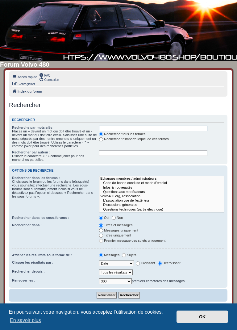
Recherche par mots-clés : (33, 127)
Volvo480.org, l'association (162, 196)
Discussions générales (162, 205)
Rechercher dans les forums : (36, 178)
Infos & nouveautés (162, 188)
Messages (109, 255)
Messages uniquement (118, 230)
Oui (104, 217)
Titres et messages (116, 225)
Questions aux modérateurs (162, 192)
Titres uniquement (115, 235)
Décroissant (169, 263)
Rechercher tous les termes (122, 134)
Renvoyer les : (23, 280)
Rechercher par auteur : (31, 152)
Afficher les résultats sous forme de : (42, 255)
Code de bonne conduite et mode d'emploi (162, 183)
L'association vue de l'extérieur (162, 200)
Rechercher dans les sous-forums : (40, 217)
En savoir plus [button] (25, 320)
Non (117, 217)
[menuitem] (45, 75)
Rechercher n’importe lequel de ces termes (134, 139)
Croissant (145, 263)
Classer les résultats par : (32, 262)
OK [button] (202, 316)
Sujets (129, 255)
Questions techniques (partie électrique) (162, 209)
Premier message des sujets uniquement (132, 240)
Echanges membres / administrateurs (162, 179)
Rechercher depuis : (28, 271)
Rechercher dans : (27, 225)
